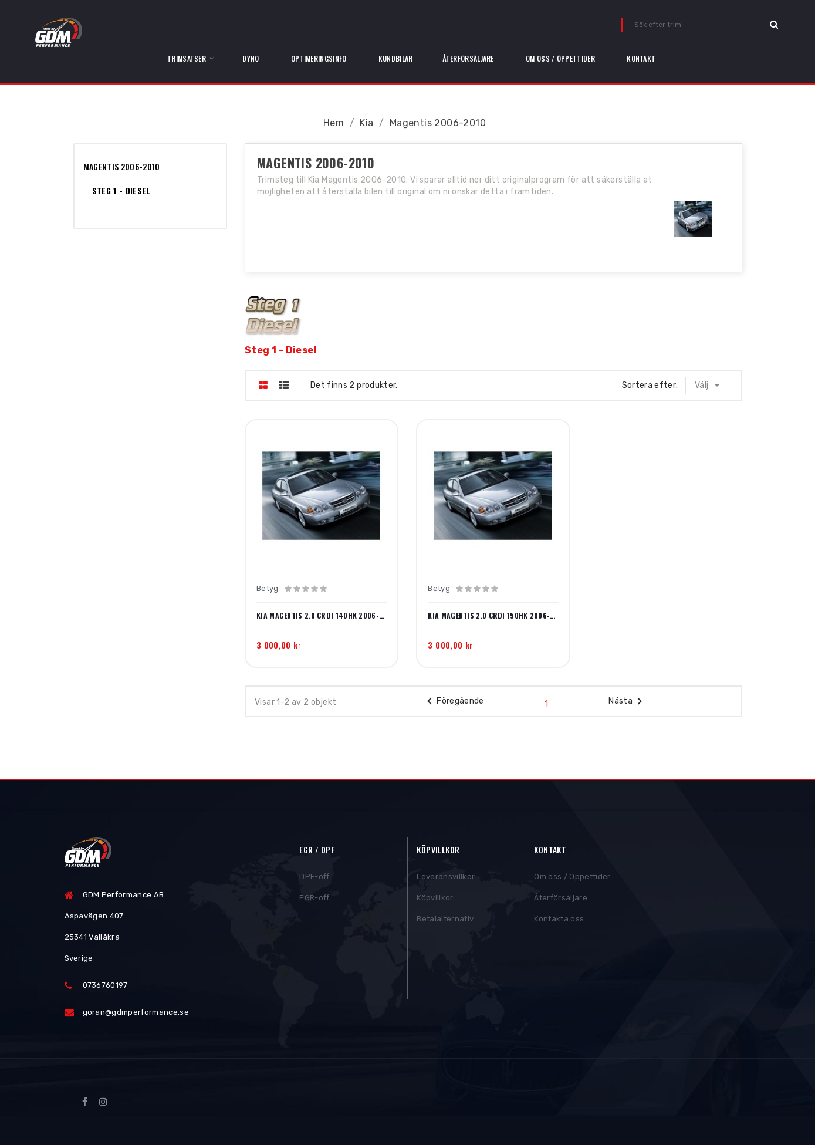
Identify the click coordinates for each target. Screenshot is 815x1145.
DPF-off (314, 878)
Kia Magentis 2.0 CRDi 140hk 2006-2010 (321, 615)
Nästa (627, 701)
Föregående (453, 701)
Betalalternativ (445, 920)
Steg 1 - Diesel (121, 190)
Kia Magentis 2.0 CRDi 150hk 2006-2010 (493, 615)
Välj (710, 385)
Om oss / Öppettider (572, 878)
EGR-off (314, 899)
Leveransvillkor (446, 878)
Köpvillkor (435, 899)
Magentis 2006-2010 (121, 166)
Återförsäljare (560, 899)
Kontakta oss (559, 920)
